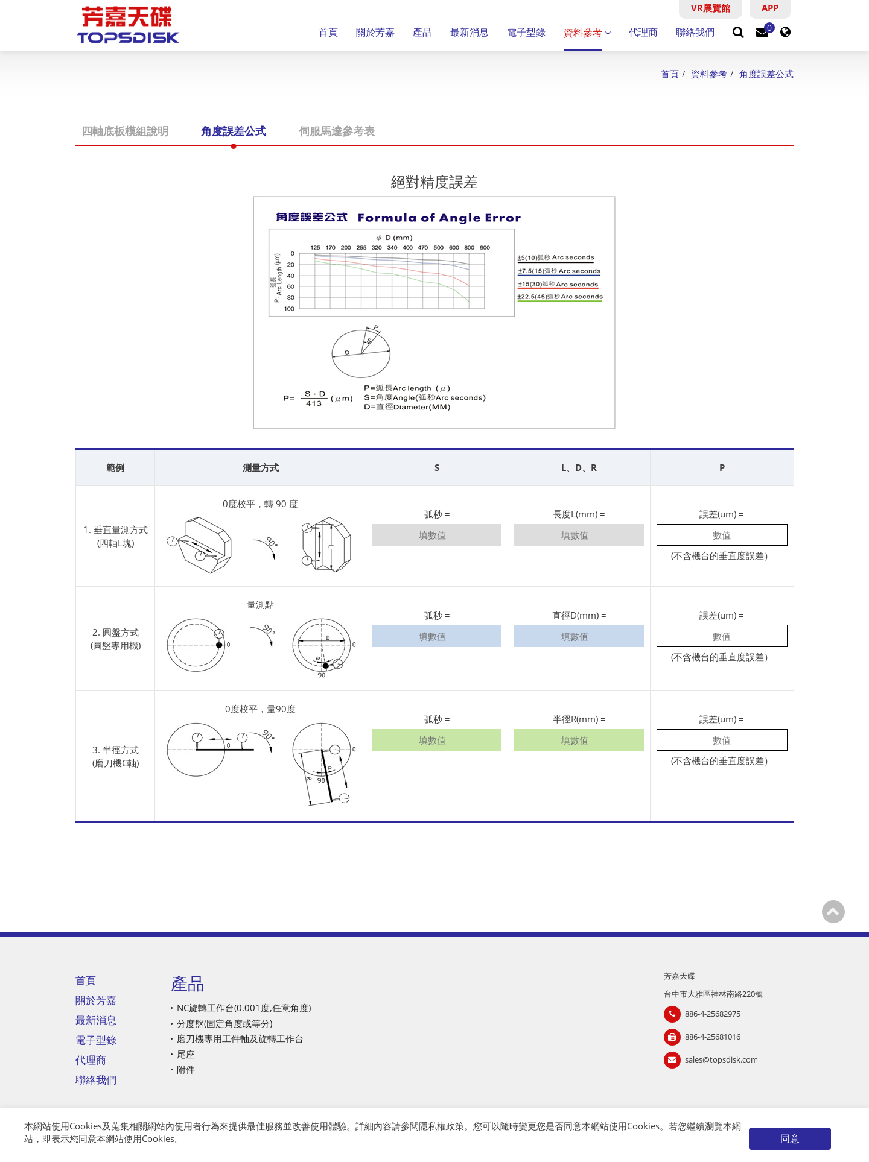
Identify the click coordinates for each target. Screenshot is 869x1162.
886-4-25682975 (712, 1013)
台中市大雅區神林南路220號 (713, 993)
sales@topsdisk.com (721, 1059)
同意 (790, 1138)
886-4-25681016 (712, 1036)
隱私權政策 (441, 1126)
